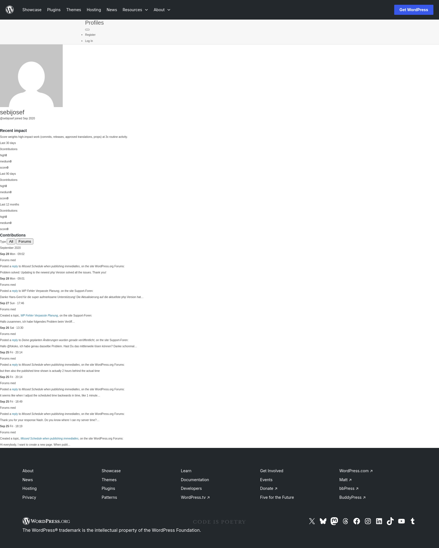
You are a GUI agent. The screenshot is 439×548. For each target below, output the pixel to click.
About (27, 470)
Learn (186, 470)
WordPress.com (356, 470)
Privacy (29, 497)
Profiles (94, 23)
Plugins (108, 488)
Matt (345, 479)
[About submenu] (162, 9)
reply (15, 266)
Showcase (111, 470)
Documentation (195, 479)
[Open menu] (381, 10)
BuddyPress (352, 497)
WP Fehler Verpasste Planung (39, 315)
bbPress (349, 488)
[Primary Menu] (87, 29)
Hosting (29, 488)
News (27, 479)
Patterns (109, 497)
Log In (89, 40)
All (11, 241)
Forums (24, 241)
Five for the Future (277, 497)
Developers (191, 488)
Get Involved (271, 470)
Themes (109, 479)
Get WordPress (414, 9)
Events (266, 479)
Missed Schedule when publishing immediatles (49, 438)
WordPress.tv (195, 497)
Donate (268, 488)
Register (90, 34)
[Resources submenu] (135, 9)
